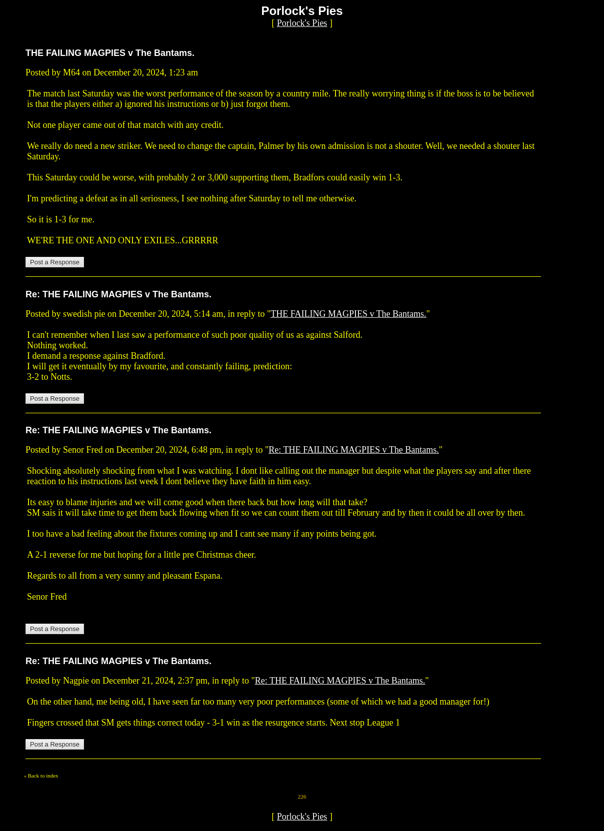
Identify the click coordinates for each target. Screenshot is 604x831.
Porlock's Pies (302, 23)
